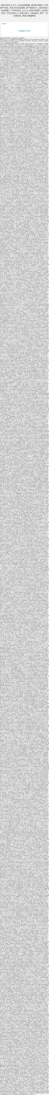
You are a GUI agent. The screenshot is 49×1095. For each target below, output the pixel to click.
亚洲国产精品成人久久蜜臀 (22, 533)
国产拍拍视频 (33, 361)
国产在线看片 (16, 600)
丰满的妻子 (45, 1021)
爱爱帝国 (9, 996)
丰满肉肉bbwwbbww (42, 318)
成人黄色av (26, 958)
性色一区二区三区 (34, 58)
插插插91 (43, 77)
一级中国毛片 (11, 245)
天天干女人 (17, 586)
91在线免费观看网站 (20, 681)
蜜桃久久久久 (29, 289)
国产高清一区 (22, 544)
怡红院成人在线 (24, 352)
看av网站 (7, 473)
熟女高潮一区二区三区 (8, 326)
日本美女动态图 (14, 559)
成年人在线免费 (20, 353)
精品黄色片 (11, 918)
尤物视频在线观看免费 (28, 1010)
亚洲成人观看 (20, 881)
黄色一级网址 (4, 444)
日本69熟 (41, 200)
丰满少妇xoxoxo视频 (19, 511)
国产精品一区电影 (15, 574)
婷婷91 (19, 769)
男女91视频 (2, 658)
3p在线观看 (11, 46)
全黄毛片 (23, 376)
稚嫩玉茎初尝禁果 (28, 693)
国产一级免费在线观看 (18, 211)
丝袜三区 (29, 248)
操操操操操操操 (24, 243)
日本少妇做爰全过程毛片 (39, 138)
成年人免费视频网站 (39, 206)
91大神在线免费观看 (28, 246)
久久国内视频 (36, 496)
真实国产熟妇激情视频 (43, 1028)
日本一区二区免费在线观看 (41, 215)
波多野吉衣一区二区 (39, 525)
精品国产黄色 (3, 763)
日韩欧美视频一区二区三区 (10, 415)
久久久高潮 (21, 1039)
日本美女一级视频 (26, 833)
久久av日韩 (26, 381)
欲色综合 (39, 603)
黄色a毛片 (12, 183)
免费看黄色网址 (36, 287)
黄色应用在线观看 (11, 302)
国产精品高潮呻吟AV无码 (13, 72)
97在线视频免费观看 (28, 46)
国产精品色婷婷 (44, 862)
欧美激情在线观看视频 (35, 1025)
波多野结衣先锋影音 (12, 95)
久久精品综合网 (37, 719)
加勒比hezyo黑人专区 (8, 511)
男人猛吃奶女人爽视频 (11, 630)
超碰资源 (11, 611)
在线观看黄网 (44, 141)
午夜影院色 (41, 508)
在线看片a (15, 835)
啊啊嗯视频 (29, 691)
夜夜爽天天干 (3, 1047)
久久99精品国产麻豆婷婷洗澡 (35, 744)
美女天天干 (12, 681)
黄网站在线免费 (16, 515)
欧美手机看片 (36, 448)
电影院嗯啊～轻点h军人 (25, 293)
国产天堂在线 (29, 294)
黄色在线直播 (41, 239)
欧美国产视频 (7, 522)
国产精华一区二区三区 (43, 718)
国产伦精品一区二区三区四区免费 (30, 463)
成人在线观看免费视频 (31, 666)
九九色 (4, 925)
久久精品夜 (40, 408)
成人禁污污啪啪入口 (42, 423)
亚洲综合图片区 (8, 680)
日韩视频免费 (16, 379)
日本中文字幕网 (19, 732)
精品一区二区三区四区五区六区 (35, 227)
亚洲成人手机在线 (19, 603)
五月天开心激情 (29, 762)
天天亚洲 (26, 772)
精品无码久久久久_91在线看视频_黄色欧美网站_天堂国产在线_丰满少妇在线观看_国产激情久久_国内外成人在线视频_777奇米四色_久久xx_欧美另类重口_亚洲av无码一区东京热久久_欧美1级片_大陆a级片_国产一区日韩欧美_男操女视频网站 (24, 10)
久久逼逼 (46, 168)
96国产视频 (37, 80)
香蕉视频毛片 (37, 729)
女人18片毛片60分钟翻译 (18, 216)
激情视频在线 (41, 748)
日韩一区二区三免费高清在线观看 (36, 948)
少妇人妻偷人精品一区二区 (37, 440)
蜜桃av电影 (20, 254)
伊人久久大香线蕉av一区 (42, 86)
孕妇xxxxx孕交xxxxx (20, 245)
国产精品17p (11, 571)
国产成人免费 (34, 743)
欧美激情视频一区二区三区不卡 (15, 115)
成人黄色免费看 (4, 516)
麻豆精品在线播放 (37, 105)
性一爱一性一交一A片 (26, 795)
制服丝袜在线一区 (6, 504)
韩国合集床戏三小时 (10, 588)
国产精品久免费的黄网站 (36, 419)
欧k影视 (33, 252)
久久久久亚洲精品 (42, 533)
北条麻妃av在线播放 (23, 563)
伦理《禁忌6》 (24, 942)
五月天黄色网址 (10, 297)
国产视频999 (12, 414)
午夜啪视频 (11, 943)
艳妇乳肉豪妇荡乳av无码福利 (41, 305)
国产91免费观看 (22, 674)
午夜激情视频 (6, 455)
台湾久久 (19, 200)
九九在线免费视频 (28, 420)
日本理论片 (14, 156)
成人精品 (35, 636)
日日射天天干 (26, 870)
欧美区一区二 (38, 82)
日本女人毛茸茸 (17, 658)
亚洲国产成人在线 (19, 139)
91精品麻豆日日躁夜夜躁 (30, 304)
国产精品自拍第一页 (37, 130)
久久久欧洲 (5, 918)
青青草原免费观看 (17, 446)
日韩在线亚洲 (3, 327)
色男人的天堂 (16, 711)
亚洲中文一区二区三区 (37, 353)
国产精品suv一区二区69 (18, 785)
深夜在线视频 (11, 120)
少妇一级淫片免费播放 (5, 316)
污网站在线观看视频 (36, 226)
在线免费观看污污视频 (43, 315)
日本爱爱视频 (37, 75)
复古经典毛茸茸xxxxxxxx (38, 868)
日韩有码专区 (39, 60)
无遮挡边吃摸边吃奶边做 (35, 375)
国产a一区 (40, 553)
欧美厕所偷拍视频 (30, 990)
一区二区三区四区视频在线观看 (28, 249)
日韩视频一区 (23, 150)
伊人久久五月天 (8, 623)
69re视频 (2, 60)
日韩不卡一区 (9, 755)
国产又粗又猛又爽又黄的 (27, 574)
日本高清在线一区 (32, 315)
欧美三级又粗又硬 (37, 858)
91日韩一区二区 (20, 220)
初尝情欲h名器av (42, 530)
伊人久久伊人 (27, 863)
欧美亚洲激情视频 (13, 1039)
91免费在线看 (3, 640)
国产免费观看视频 (18, 671)
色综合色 (18, 398)
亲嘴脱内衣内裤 (45, 626)
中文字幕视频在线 (39, 474)
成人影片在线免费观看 (5, 1023)
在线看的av (19, 501)
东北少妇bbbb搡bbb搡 (14, 51)
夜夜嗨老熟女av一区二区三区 (28, 920)
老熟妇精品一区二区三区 (11, 254)
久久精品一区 (40, 243)
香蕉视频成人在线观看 (21, 88)
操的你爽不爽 (9, 843)
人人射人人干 (44, 592)
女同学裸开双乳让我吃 (7, 463)
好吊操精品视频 (38, 1036)
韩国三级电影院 (36, 412)
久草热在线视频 (20, 817)
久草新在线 (36, 692)
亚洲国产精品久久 (36, 514)
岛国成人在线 (12, 1049)
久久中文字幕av (14, 145)
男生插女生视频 (44, 330)
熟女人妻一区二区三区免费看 (37, 503)
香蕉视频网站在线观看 (18, 551)
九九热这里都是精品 (38, 389)
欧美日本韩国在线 (6, 187)
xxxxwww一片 (35, 73)
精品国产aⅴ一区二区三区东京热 (27, 164)
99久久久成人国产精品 (43, 64)
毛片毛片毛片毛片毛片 (24, 128)
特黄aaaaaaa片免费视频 (43, 326)
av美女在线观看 (31, 843)
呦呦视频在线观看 (24, 341)
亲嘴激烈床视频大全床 (35, 629)
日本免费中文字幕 (11, 959)
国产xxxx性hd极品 (41, 261)
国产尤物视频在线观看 (42, 182)
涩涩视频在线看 (19, 125)
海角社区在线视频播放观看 (9, 404)
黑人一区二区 (10, 84)
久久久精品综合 (18, 611)
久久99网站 (45, 632)
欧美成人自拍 (22, 408)
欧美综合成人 (9, 859)
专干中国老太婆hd (18, 270)
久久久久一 (33, 193)
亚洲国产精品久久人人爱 (28, 154)
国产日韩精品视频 (17, 888)
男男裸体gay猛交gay (7, 108)
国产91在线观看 (18, 640)
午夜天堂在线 (41, 444)
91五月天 (19, 632)
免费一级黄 (7, 123)
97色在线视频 (34, 809)
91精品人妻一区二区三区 (28, 208)
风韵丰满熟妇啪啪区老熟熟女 (23, 209)
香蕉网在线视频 (32, 485)
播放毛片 (43, 145)
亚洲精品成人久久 (34, 381)
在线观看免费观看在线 (35, 253)
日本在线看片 (15, 422)
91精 (4, 1050)
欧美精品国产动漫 (4, 294)
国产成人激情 (39, 147)
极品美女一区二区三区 (5, 525)
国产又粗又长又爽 (40, 131)
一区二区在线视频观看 (20, 545)
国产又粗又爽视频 (40, 394)
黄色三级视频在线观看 (28, 355)
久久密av (43, 98)
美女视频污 (23, 614)
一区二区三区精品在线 (21, 61)
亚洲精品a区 (29, 213)
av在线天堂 (33, 924)
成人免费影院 (42, 700)
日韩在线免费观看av (34, 559)
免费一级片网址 (4, 951)
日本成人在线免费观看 (27, 344)
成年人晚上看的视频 (13, 58)
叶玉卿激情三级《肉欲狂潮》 (7, 1018)
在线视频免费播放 (43, 212)
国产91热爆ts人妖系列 (19, 178)
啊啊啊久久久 (16, 929)
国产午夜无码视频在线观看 (29, 160)
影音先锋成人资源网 (28, 770)
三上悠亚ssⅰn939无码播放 (20, 283)
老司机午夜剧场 (33, 261)
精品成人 (34, 529)
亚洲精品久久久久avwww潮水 (34, 869)
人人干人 (46, 200)
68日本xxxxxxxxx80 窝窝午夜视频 (18, 747)
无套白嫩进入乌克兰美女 (33, 112)
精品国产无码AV (27, 828)
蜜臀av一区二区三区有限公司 (31, 455)
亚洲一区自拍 (12, 575)
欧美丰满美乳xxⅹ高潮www (42, 796)
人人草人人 (35, 640)
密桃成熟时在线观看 (24, 623)
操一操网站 (3, 999)
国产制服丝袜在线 (34, 222)
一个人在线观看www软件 (32, 821)
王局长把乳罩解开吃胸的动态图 (9, 237)
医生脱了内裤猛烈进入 (40, 285)
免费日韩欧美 (21, 981)
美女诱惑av (43, 575)
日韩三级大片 (21, 1088)
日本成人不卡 (35, 739)
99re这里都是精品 (27, 49)
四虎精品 (29, 287)
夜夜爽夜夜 (8, 275)
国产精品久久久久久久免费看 (24, 198)
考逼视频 (33, 394)
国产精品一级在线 (33, 996)
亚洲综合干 (28, 793)
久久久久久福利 (7, 894)
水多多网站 (44, 1044)
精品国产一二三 (28, 456)
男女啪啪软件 (18, 979)
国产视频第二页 (42, 53)
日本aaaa (4, 671)
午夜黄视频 (25, 313)
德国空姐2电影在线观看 (23, 649)
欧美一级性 (14, 807)
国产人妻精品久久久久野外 (8, 191)
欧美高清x (14, 1091)
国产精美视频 (33, 622)
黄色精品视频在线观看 (40, 367)
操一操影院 (3, 297)
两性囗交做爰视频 (4, 87)
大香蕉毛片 (25, 405)
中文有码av (42, 673)
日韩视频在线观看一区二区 (37, 356)
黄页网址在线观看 (17, 1010)
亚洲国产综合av (13, 105)
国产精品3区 (6, 877)
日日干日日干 (38, 755)
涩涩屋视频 (38, 466)
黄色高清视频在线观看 (27, 77)
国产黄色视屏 (12, 503)
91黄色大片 (31, 947)
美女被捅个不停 (31, 500)
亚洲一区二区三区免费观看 (11, 387)
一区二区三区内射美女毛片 (20, 298)
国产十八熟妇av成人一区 (6, 667)
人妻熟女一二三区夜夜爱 (22, 309)
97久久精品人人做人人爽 (13, 466)
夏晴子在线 (21, 1036)
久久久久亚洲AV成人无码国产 (36, 772)
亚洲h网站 (34, 795)
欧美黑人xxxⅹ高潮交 (16, 796)
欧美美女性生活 (17, 330)
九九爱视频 (40, 992)
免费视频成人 (6, 250)
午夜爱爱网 (39, 485)
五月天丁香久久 (27, 264)
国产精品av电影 (17, 143)
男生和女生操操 (40, 334)
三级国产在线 (31, 167)
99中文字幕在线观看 (15, 238)
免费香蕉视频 (44, 83)
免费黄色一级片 (10, 270)
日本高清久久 (44, 312)
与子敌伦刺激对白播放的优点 (38, 254)
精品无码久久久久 (17, 898)
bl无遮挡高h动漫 (44, 559)
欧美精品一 (5, 468)
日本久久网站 (9, 658)
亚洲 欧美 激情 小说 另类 (10, 301)
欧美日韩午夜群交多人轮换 (41, 208)
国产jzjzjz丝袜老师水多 (39, 108)
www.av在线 (3, 93)
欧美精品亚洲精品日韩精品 (41, 154)
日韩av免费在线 (6, 940)
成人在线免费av (41, 1082)
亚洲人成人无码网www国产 (25, 423)
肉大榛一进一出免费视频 (15, 77)
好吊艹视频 (3, 331)
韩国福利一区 (15, 977)
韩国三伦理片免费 (42, 766)
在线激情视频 (15, 471)
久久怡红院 (14, 158)
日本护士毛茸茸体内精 (23, 132)
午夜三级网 (44, 676)
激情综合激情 (23, 841)
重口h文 (20, 595)
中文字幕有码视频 (22, 112)
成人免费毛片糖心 (7, 548)
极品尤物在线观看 (7, 785)
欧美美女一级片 (34, 817)
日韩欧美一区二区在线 (9, 121)
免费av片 (12, 992)
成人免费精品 (20, 693)
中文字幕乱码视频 (41, 482)
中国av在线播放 (10, 213)
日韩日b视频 (8, 883)
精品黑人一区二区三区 (37, 152)
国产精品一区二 (23, 1047)
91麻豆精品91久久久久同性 (31, 228)
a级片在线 (38, 459)
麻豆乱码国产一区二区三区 (6, 86)
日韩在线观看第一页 (11, 662)
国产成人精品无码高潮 (24, 558)
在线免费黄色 (36, 397)
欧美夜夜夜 (29, 307)
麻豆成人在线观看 (17, 460)
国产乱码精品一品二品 (17, 304)
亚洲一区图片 (40, 457)
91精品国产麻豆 (42, 468)
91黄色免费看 (40, 944)
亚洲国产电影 (8, 1044)
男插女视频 (15, 431)
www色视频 (11, 370)
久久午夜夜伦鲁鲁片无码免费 (21, 324)
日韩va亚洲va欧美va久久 (37, 596)
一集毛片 (12, 603)
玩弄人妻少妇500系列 (25, 734)
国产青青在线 (41, 359)
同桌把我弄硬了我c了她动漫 (36, 407)
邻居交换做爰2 (35, 684)
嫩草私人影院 (45, 710)
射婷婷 (3, 1072)
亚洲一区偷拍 (13, 892)
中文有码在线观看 (38, 231)
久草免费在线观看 (42, 556)
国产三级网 (21, 334)
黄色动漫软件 (7, 733)
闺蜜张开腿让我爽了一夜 (42, 401)
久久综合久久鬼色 (35, 330)
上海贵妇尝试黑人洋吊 (33, 1047)
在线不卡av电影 (15, 316)
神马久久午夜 (8, 740)
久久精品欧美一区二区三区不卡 (33, 348)
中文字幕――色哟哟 (12, 644)
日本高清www (27, 703)
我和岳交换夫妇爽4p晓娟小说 (28, 109)
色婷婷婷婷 (26, 582)
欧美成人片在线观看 (26, 93)
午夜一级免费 (10, 93)
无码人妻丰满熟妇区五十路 (31, 135)
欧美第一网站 (17, 880)
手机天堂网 (13, 263)
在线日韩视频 (14, 195)
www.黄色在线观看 (32, 936)
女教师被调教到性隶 (19, 357)
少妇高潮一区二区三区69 (33, 518)
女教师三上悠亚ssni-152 (24, 717)
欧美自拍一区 (8, 911)
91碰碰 (24, 637)
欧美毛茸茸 (22, 462)
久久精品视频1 (28, 914)
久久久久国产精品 (43, 58)
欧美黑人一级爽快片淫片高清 (25, 1012)
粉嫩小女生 (18, 127)
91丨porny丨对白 (30, 973)
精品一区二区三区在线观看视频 (21, 60)
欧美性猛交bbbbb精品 (25, 529)
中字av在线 (42, 352)
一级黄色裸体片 (15, 492)
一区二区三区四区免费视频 (17, 256)
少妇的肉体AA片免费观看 (38, 121)
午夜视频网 (11, 995)
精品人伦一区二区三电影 (22, 861)
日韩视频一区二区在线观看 (37, 703)
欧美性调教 (8, 119)
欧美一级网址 (26, 171)
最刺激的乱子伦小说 (42, 486)
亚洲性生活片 (18, 459)
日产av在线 (12, 65)
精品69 (42, 946)
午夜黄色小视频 (9, 460)
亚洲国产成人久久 (9, 899)
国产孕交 (45, 298)
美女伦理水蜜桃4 (20, 138)
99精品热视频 (13, 669)
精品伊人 (5, 579)
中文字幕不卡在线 (23, 43)
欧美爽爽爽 (38, 887)
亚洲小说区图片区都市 (15, 751)
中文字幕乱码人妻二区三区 (11, 315)
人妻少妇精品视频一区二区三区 (10, 804)
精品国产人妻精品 (15, 109)
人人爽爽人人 (33, 751)
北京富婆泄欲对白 (9, 715)
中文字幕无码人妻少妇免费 (30, 499)
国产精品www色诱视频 (27, 127)
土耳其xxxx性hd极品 (19, 874)
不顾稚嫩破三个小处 (22, 374)
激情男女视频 (6, 621)
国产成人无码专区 (6, 1021)
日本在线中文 (16, 342)
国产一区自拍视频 (41, 548)
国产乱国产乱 (33, 201)
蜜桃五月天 (32, 132)
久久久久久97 (19, 1049)
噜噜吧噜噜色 (28, 353)
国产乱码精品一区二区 (35, 368)
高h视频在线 (31, 489)
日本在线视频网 (13, 161)
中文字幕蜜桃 (30, 750)
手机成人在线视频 (21, 575)
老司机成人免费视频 (35, 516)
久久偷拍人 (12, 224)
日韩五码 (13, 590)
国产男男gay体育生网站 (30, 124)
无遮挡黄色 (3, 209)
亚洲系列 (18, 312)
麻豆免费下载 (33, 802)
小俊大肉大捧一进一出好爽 (14, 1016)
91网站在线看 (14, 534)
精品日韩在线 (26, 223)
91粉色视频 (25, 291)
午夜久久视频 (44, 289)
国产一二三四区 (6, 774)
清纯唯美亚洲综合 (24, 481)
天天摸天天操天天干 (10, 493)
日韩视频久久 (29, 715)
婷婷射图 (34, 689)
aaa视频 (27, 234)
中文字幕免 (43, 814)
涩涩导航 (31, 519)
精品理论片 (8, 677)
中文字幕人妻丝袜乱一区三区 (30, 1077)
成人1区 (13, 286)
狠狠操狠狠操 (41, 832)
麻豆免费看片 (11, 45)
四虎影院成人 (6, 88)
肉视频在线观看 (34, 390)
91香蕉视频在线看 (28, 1014)
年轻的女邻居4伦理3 (9, 136)
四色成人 (22, 320)
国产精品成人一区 (20, 191)
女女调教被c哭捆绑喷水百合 (39, 216)
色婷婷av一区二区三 (40, 256)
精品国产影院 (32, 1061)
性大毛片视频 (42, 630)
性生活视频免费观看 (40, 652)
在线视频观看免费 (39, 610)
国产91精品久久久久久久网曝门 (18, 64)
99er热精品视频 (12, 102)
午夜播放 (42, 344)
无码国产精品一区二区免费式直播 (40, 425)
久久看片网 (14, 608)
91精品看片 (29, 197)
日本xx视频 (46, 79)
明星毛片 (26, 985)
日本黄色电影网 (17, 820)
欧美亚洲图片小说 (12, 939)
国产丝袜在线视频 (39, 99)
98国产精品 (25, 265)
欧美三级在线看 (37, 844)
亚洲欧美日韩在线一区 (27, 800)
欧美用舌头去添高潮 (39, 881)
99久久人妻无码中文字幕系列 (29, 113)
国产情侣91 (3, 961)
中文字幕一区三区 (43, 618)
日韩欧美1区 (13, 958)
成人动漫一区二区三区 (17, 94)
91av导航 (30, 861)
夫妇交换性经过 (9, 659)
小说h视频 (43, 612)
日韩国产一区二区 (20, 902)
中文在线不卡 (15, 547)
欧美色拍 (46, 1043)
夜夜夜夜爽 (10, 261)
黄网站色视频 (20, 966)
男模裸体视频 (43, 171)
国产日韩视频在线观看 (29, 850)
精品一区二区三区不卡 (38, 61)
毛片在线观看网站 (32, 387)
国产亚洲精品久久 (18, 906)
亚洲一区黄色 (18, 619)
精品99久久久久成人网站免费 (22, 326)
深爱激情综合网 (33, 533)
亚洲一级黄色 (19, 512)
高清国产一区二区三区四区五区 (9, 456)
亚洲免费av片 (6, 50)
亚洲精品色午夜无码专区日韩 (29, 134)
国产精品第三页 (43, 1047)
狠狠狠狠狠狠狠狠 (7, 182)
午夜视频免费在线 (23, 315)
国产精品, (7, 836)
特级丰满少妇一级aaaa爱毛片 (16, 1009)
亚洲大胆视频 (24, 489)
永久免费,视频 (32, 1033)
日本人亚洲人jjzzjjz (37, 246)
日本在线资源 (17, 93)
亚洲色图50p (8, 848)
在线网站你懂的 (37, 110)
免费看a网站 (31, 658)
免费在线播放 (12, 806)
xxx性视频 (43, 928)
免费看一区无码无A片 (44, 950)
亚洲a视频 (13, 778)
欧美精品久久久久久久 (5, 307)
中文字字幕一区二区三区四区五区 (37, 617)
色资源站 (7, 375)
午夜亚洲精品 (41, 765)
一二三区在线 (18, 719)
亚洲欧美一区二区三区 (16, 222)
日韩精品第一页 (29, 1039)
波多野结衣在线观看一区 (9, 438)
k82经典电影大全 (29, 139)
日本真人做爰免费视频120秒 (7, 43)
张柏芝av (29, 599)
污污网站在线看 (10, 505)
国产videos (17, 854)
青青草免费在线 (44, 268)
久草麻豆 (17, 699)
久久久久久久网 (21, 98)
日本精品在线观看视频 (37, 87)
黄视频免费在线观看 (19, 499)
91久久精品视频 (30, 97)
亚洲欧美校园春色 (32, 106)
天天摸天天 (18, 57)
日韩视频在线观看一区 (21, 54)
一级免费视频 (18, 442)
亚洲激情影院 (25, 142)
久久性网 (17, 282)
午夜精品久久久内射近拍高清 (21, 485)
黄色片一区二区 (6, 1024)
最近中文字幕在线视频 (37, 1040)
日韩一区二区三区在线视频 (42, 220)
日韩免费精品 (24, 953)
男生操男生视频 (37, 376)
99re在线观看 (15, 232)
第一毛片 (17, 308)
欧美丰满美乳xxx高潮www (21, 570)
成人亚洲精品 (21, 415)
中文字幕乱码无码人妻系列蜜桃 (29, 335)
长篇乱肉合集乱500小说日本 (30, 483)
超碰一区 (34, 874)
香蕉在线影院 (31, 146)
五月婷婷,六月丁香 (15, 419)
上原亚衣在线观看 (6, 287)
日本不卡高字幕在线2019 (36, 316)
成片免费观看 (18, 641)
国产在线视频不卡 (21, 673)
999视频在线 (19, 637)
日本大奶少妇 (12, 852)
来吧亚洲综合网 (17, 463)
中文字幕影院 (9, 1050)
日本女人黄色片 (19, 420)
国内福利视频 (21, 940)
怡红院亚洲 (42, 248)
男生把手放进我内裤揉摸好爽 (22, 183)
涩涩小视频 (42, 696)
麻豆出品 (25, 916)
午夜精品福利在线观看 (25, 226)
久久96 (22, 996)
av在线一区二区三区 (44, 222)
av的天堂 (14, 1087)
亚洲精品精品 (6, 112)
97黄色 (22, 1014)
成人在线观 (31, 570)
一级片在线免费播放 (37, 847)
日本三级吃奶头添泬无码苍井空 (7, 312)
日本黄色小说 (38, 167)
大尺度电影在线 (41, 724)
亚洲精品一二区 (45, 370)
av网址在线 (17, 942)
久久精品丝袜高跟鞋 (21, 852)
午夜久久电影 (28, 211)
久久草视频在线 (39, 876)
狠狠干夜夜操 (28, 130)
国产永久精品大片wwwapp (40, 382)
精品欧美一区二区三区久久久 (28, 79)
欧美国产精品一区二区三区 (34, 141)
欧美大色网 (35, 840)
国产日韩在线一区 (38, 69)
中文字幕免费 (18, 729)
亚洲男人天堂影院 (17, 490)
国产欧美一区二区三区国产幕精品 (13, 537)
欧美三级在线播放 (17, 108)
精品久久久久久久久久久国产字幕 (20, 548)
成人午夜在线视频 (38, 787)
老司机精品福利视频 (18, 468)
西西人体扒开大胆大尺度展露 (37, 115)
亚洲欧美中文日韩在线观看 (34, 324)
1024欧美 (37, 570)
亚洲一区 (2, 593)
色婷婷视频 (13, 621)
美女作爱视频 (11, 732)
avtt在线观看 (3, 213)
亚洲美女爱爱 (30, 545)
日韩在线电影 (19, 264)
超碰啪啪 (24, 473)
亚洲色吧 (21, 58)
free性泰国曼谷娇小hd (35, 909)
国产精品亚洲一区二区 (28, 839)
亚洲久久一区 (31, 230)
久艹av (20, 1077)
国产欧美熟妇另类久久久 (41, 339)
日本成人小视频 (15, 179)
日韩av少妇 (10, 462)
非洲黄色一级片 (8, 787)
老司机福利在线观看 (28, 263)
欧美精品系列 (8, 980)
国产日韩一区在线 (11, 704)
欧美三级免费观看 (36, 272)
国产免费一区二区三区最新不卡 (29, 615)
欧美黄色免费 (29, 663)
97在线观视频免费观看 (33, 931)
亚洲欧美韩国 (45, 625)
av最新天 (44, 46)
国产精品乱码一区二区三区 (11, 510)
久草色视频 (20, 456)
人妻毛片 (41, 71)
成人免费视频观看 (11, 777)
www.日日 (3, 275)
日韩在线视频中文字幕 (27, 108)
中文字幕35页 (24, 1084)
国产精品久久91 (37, 940)
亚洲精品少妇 (16, 197)
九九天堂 (23, 51)
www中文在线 (32, 1080)
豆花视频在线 (28, 739)
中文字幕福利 (30, 215)
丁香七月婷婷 (11, 686)
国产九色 (27, 357)
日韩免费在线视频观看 (24, 195)
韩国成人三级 (25, 441)
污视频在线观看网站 (16, 313)
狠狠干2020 (6, 132)
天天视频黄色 (45, 105)
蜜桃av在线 (20, 429)
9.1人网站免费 (12, 872)
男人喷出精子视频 (33, 906)
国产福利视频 (21, 793)
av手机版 (7, 581)
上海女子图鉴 (32, 608)
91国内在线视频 (41, 270)
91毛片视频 (37, 259)
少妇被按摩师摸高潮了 (14, 507)
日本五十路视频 (23, 422)
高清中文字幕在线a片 (39, 681)
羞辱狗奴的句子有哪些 (39, 165)
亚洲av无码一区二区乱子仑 (12, 97)
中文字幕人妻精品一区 (35, 101)
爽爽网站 (39, 1021)
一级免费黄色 (9, 376)
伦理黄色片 (32, 68)
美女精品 (32, 558)
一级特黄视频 (27, 1023)
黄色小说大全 (29, 536)
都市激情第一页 (41, 387)
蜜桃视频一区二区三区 (8, 713)
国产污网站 (22, 308)
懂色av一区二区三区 (12, 788)
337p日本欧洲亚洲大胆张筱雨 (14, 604)
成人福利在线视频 (42, 319)
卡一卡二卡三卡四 (23, 736)
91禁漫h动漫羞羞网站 (44, 815)
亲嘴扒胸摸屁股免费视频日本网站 (29, 832)
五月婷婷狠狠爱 (7, 158)
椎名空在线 (41, 1049)
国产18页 (42, 279)
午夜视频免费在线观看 (21, 121)
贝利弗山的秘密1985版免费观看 (38, 1083)
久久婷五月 (41, 331)
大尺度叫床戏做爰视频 (27, 761)
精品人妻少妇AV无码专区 (36, 128)
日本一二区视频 (21, 939)
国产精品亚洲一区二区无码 (32, 1029)
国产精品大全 (4, 571)
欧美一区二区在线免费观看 (13, 253)
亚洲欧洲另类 (40, 566)
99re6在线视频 (10, 283)
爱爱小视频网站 (26, 385)
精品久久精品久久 (42, 636)
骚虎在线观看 (30, 544)
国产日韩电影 (31, 522)
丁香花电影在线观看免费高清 (11, 743)
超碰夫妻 (22, 379)
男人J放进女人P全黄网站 (10, 881)
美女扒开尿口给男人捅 (41, 781)
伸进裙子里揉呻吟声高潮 (38, 286)
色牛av (20, 246)
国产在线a (9, 1076)
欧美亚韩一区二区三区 (29, 562)
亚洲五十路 (6, 267)
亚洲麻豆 (20, 656)
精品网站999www (41, 335)
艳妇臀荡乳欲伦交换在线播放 (17, 323)
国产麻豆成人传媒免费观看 (14, 855)
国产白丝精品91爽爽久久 (36, 67)
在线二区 (13, 822)
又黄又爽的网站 (26, 1055)
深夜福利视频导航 (32, 589)
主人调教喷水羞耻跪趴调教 (8, 264)
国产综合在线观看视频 (33, 910)
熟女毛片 (32, 437)
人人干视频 (6, 538)
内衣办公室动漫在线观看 (16, 49)
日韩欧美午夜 (35, 630)
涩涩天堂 (29, 327)
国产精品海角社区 (20, 228)
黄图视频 (9, 176)
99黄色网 (2, 73)
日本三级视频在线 (14, 847)
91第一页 (5, 660)
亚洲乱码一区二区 (7, 296)
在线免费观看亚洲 (42, 438)
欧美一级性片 (24, 1069)
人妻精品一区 (6, 272)
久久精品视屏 (37, 54)
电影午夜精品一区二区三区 (15, 452)
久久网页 (11, 633)
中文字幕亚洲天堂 (39, 132)
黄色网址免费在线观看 (5, 772)
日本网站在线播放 (28, 521)
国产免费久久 (21, 644)
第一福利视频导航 (5, 394)
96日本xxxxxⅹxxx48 (29, 323)
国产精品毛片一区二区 (42, 515)
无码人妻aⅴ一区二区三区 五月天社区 (26, 301)
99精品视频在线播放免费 (21, 230)
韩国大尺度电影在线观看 (36, 242)
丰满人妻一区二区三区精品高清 (31, 429)
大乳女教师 (13, 157)
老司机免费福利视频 (10, 618)
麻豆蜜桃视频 (18, 670)
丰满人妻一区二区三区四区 (25, 689)
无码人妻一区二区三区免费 (22, 45)
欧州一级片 (4, 829)
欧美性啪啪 (31, 165)
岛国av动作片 (9, 600)
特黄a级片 (42, 95)
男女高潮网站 (19, 205)
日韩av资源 (34, 885)
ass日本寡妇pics (10, 666)
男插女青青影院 (39, 146)
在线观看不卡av (26, 751)
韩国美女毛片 (21, 156)
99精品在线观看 (12, 832)
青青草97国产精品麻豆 (12, 327)
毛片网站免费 (29, 110)
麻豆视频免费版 (17, 261)
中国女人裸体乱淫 (14, 50)
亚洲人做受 (11, 257)
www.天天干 (42, 420)
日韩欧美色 (26, 571)
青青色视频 (31, 820)
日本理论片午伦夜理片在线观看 (11, 259)
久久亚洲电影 (45, 84)
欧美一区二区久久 (43, 302)
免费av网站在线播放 (28, 241)
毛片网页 (41, 228)
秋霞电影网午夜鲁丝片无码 (23, 503)
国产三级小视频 (6, 173)
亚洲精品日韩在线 (33, 56)
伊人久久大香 (29, 673)
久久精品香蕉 (37, 761)
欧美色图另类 (3, 304)
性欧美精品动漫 (11, 916)
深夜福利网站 (30, 80)
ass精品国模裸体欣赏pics (18, 182)
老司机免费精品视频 (14, 62)
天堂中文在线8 (4, 223)
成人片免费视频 (24, 227)
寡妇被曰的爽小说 (24, 1073)
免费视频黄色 (39, 79)
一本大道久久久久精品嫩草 (39, 205)
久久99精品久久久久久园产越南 (28, 569)
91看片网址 (42, 217)
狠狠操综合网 (13, 526)
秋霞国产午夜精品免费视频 (31, 156)
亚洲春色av (44, 280)
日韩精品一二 (9, 844)
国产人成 (15, 334)
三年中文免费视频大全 (43, 416)
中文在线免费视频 (9, 597)
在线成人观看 (21, 1091)
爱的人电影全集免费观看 (28, 729)
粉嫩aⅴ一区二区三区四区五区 (8, 113)
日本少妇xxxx (25, 796)
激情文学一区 (22, 252)
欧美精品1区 (19, 470)
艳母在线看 (28, 809)
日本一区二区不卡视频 (5, 822)
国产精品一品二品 (20, 217)
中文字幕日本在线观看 (27, 143)
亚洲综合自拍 (11, 91)
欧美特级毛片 (41, 499)
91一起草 (7, 134)
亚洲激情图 (27, 58)
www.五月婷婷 (43, 102)
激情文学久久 (26, 242)
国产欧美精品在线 (37, 1065)
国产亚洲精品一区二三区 (23, 730)
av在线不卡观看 (6, 427)
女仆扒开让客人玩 (20, 806)
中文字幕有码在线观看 (31, 64)
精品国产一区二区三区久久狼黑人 (8, 707)
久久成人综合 (36, 418)
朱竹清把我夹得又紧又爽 (27, 331)
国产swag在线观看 (38, 1014)
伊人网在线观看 (31, 232)
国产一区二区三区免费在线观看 (18, 339)
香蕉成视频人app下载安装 (10, 584)
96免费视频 (25, 90)
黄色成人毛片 (3, 604)
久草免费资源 (10, 854)
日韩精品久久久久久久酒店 (24, 669)
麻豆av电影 (45, 603)
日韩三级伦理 (14, 558)
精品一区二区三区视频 (22, 791)
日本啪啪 (5, 1086)
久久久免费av (32, 1003)
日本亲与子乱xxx (20, 728)
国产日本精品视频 (19, 370)
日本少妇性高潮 (8, 1033)
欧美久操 (35, 1007)
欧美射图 (5, 69)
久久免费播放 (9, 378)
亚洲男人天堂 (7, 590)
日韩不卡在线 (33, 224)
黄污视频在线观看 (30, 610)
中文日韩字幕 (28, 511)
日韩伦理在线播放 (26, 212)
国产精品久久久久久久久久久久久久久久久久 (23, 767)
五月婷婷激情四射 (28, 508)
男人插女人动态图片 (14, 954)
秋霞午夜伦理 (16, 614)
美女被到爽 (17, 331)
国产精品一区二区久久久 (32, 319)
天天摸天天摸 (26, 556)
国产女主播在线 (41, 510)
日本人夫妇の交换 (43, 770)
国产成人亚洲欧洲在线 (29, 401)
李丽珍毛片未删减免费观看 (11, 430)
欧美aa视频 (20, 965)
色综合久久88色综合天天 (12, 366)
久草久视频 (42, 669)
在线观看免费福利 (21, 346)
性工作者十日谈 (40, 160)
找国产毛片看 (27, 596)
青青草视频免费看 (19, 862)
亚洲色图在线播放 (25, 622)
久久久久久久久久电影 (42, 523)
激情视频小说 (11, 355)
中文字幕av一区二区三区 (36, 184)
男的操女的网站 (38, 1057)
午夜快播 (36, 508)
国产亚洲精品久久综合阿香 (16, 123)
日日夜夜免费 (10, 640)
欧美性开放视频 (25, 231)
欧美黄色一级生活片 (25, 316)
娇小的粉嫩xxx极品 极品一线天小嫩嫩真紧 (35, 584)
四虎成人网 (30, 935)
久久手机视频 (41, 264)
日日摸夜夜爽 (37, 337)
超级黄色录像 (42, 914)
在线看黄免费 (25, 333)
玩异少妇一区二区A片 (21, 364)
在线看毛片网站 (44, 80)
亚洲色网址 (12, 131)
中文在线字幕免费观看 (18, 363)
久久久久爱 (19, 483)
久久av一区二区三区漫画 (34, 313)
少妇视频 (37, 323)
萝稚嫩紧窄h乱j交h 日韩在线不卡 (10, 1036)
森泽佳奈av (36, 536)
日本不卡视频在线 (15, 101)
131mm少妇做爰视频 (17, 647)
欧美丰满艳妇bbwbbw (5, 563)
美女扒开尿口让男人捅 (23, 430)
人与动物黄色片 (23, 50)
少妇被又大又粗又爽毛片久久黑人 (14, 242)
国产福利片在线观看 (34, 470)
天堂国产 (12, 1024)
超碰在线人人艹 (31, 147)
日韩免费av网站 (11, 228)
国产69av (12, 274)
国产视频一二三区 (33, 896)
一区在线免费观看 (11, 792)
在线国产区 (31, 257)
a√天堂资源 (7, 293)
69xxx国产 (30, 206)
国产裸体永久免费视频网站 (33, 374)
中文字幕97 (27, 94)
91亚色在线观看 (20, 311)
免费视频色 (35, 914)
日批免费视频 (14, 488)
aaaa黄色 (15, 219)
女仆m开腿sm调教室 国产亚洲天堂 (20, 1044)
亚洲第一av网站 (4, 818)
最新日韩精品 (6, 972)
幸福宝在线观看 (18, 678)
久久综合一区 (44, 143)
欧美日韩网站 (15, 531)
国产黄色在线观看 (29, 475)
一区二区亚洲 (35, 49)
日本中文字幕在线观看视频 (38, 505)
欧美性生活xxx (4, 985)
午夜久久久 (31, 333)
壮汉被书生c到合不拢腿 (30, 76)
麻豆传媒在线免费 (11, 895)
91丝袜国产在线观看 (31, 555)
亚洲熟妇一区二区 (11, 90)
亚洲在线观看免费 (4, 383)
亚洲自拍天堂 (35, 806)
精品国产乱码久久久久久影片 (18, 153)
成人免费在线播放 (34, 403)
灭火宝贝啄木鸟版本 (7, 175)
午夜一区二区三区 (28, 975)
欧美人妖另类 (17, 473)
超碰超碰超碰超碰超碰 (23, 612)
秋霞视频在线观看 (11, 573)
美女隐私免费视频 (4, 651)
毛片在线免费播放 (23, 206)
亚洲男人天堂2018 (43, 357)
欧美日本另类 (20, 521)
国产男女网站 (25, 261)
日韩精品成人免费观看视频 (14, 167)
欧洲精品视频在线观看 (13, 141)
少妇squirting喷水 (29, 804)
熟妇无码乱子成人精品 (38, 1060)
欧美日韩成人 (19, 355)
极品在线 (40, 414)
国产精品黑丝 (20, 707)
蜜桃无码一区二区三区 (20, 350)
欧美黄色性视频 (25, 238)
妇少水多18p (27, 370)
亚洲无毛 (40, 541)
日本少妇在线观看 (22, 161)
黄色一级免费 (31, 791)
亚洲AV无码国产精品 (31, 408)
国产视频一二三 (33, 53)
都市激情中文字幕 (9, 60)
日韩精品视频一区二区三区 (35, 798)
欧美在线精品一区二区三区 (25, 564)
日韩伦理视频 (5, 676)
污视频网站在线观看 (24, 53)
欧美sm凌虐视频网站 (42, 600)
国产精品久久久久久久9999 (42, 991)
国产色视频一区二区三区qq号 (16, 124)
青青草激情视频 (13, 536)
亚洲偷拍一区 (37, 937)
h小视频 (25, 146)
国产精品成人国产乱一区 (19, 659)
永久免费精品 (7, 759)
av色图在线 (44, 296)
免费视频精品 (5, 414)
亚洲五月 (44, 726)
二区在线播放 (39, 43)
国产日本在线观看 (28, 656)
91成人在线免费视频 (40, 658)
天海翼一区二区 (37, 125)
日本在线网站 (12, 483)
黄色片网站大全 (20, 401)
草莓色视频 (6, 837)
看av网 (21, 975)
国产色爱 (20, 525)
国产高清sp (13, 782)
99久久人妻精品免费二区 (16, 451)
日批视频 (5, 1061)
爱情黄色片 (9, 987)
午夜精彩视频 (31, 951)
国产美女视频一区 (35, 171)
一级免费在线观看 (37, 104)
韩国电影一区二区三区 (21, 682)
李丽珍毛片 (16, 607)
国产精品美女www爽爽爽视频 (33, 789)
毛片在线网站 (19, 382)
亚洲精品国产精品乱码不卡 (39, 643)
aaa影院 (25, 194)
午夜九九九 (11, 282)
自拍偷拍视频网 (28, 104)
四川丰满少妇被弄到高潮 (14, 818)
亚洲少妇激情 (24, 896)
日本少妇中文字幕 (11, 289)
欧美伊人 (20, 630)
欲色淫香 (35, 331)
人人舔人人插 (3, 521)
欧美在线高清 (42, 573)
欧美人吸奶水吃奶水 (8, 278)
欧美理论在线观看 (17, 418)
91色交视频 (23, 259)
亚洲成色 (30, 913)
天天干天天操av (16, 529)
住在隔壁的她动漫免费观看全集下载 (30, 91)
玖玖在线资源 (24, 877)
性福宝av (10, 407)
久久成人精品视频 (27, 268)
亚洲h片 (13, 814)
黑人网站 (32, 711)
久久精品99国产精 (10, 861)
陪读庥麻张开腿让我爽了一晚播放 (12, 622)
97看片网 (30, 352)
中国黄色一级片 (34, 471)
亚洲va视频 (26, 201)
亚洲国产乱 (23, 464)
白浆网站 (44, 1038)
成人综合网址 (33, 571)
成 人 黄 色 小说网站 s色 (27, 814)
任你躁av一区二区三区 (7, 324)
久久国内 (40, 1087)
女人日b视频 (29, 376)
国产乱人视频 (3, 857)
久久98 (35, 961)
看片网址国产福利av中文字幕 (41, 169)
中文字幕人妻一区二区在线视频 (33, 250)
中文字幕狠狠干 (18, 297)
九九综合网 (12, 538)
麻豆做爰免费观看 (6, 400)
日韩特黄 (46, 69)
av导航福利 (23, 179)
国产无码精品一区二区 (42, 72)
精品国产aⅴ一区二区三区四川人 (37, 45)
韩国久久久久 (31, 282)
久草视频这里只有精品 (21, 895)
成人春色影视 (34, 435)
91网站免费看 (3, 761)
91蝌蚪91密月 (18, 142)
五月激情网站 (20, 1054)
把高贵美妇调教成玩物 (7, 396)
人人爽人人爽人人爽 (34, 71)
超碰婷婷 (39, 659)
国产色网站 (15, 1043)
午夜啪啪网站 (41, 94)
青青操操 (17, 189)
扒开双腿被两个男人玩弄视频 (17, 962)
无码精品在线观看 (11, 693)
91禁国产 (29, 597)
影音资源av (7, 168)
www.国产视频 (45, 985)
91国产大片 (5, 950)
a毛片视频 (18, 169)
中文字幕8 (8, 234)
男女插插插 (39, 671)
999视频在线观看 (32, 1042)
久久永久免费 (32, 62)
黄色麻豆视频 (10, 599)
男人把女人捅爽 (29, 830)
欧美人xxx (21, 772)
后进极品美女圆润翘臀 (14, 267)
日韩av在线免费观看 (5, 164)
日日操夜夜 (34, 863)
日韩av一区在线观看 (23, 359)
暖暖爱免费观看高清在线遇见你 (19, 799)
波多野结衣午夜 (17, 335)
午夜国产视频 (19, 390)
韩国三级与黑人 (14, 246)
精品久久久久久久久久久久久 (18, 307)
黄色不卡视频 (3, 171)
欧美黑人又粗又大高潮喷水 (28, 538)
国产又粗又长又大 (13, 99)
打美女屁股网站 (37, 574)
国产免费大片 (40, 249)
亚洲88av (23, 781)
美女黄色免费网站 (13, 386)
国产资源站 (46, 958)
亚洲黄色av (12, 205)
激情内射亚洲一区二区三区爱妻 (25, 204)
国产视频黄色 (11, 241)
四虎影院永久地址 (40, 670)
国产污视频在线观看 (32, 628)
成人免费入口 (42, 647)
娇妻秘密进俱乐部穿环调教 (21, 84)
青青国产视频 (26, 136)
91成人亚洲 (17, 626)
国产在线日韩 (26, 193)
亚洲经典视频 (29, 614)
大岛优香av (22, 175)
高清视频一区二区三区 (26, 272)
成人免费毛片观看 (42, 743)
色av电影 (5, 874)
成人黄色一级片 (43, 536)
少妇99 (1, 482)
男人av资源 (9, 1087)
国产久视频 (42, 123)
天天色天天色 (14, 271)
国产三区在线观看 (17, 378)
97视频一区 (37, 654)
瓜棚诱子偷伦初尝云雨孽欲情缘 (18, 348)
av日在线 (35, 733)
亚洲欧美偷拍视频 (44, 977)
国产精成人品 (15, 606)
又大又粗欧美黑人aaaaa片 (9, 582)
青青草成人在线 (18, 579)
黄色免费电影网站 (35, 575)
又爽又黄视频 (15, 175)
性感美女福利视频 (28, 1053)
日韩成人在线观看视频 (24, 700)
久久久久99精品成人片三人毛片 (19, 287)
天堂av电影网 (35, 95)
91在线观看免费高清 (21, 759)
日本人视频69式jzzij (25, 713)
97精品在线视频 (42, 837)
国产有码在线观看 (34, 481)
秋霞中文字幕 (14, 110)
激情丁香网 (45, 905)
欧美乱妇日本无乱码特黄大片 (12, 75)
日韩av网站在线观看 (19, 163)
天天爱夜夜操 (33, 430)
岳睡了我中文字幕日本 (14, 920)
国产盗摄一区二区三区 (25, 655)
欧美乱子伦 (22, 547)
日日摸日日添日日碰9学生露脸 (10, 486)
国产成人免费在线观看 (9, 884)
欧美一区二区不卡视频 (10, 169)
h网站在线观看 (7, 408)
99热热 (16, 618)
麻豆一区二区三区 (33, 359)
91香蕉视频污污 (42, 803)
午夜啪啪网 (33, 234)
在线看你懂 (3, 895)
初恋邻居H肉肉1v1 (34, 102)
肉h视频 (34, 423)
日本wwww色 (18, 257)
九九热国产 (27, 115)
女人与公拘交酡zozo (12, 769)
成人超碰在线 (5, 773)
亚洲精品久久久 (18, 212)
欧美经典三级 (25, 1064)
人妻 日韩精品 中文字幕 (14, 702)
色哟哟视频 (11, 579)
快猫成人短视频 (20, 404)
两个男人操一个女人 (11, 392)
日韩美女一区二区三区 (31, 1005)
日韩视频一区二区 (21, 581)
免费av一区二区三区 (23, 165)
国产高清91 (32, 892)
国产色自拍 (25, 186)
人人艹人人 (39, 1080)
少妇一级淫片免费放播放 (27, 540)
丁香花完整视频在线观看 (43, 304)
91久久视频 (3, 649)
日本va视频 (19, 102)
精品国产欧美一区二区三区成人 (37, 907)
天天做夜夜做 (7, 833)
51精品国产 (15, 296)
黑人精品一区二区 (43, 433)
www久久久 (35, 815)
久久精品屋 (27, 394)
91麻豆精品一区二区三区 (38, 202)
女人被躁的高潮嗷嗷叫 (10, 625)
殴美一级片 (24, 626)
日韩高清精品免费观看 (10, 198)
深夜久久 (9, 994)
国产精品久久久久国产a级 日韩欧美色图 (35, 386)
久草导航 (46, 331)
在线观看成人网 (38, 298)
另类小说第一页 (37, 825)
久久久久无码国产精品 (22, 157)
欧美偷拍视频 (20, 959)
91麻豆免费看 (18, 686)
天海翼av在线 (26, 452)
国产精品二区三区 (37, 521)
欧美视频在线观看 (4, 928)
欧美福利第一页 (38, 442)
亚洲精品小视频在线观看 (21, 190)
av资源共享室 (19, 848)
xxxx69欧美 (45, 104)
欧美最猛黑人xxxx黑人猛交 (17, 119)
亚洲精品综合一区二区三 (22, 414)
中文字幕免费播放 (6, 1006)
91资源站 (37, 549)
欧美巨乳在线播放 (4, 231)
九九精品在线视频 (10, 356)
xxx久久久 (31, 654)
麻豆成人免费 (36, 289)
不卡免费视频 (38, 267)
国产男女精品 (39, 1072)
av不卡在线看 (22, 99)
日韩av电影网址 (45, 478)
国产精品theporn (41, 483)
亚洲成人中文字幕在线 (41, 47)
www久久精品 (37, 607)
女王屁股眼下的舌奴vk (29, 911)
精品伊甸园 (30, 745)
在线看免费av (13, 581)
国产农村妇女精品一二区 (40, 176)
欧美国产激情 (35, 564)
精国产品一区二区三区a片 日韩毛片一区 (14, 435)
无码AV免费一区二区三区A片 (34, 680)
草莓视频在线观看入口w (34, 291)
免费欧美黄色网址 (32, 1062)
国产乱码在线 (37, 588)
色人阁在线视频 (28, 496)
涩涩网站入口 (15, 1092)
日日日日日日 (34, 765)
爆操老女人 (27, 924)
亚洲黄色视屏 (12, 135)
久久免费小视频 (39, 538)
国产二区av (38, 282)
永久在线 (21, 457)
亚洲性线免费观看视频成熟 (31, 1031)
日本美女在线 (36, 143)
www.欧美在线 (26, 802)
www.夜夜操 (25, 393)
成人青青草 (8, 256)
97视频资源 (28, 444)
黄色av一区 (5, 91)
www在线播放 (34, 717)
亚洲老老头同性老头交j (35, 280)
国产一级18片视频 (40, 1066)
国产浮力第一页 (39, 183)
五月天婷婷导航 (41, 134)
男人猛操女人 (37, 355)
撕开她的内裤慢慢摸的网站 (12, 352)
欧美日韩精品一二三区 (11, 130)
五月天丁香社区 (21, 1029)
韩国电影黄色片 (21, 389)
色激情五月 (29, 418)
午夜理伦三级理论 (29, 590)
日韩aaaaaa (45, 372)
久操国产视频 (33, 724)
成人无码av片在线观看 (26, 586)
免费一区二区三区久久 (8, 703)
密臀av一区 (9, 1066)
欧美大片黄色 (12, 152)
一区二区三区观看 (28, 857)
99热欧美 (35, 541)
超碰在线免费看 (19, 562)
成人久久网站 (12, 390)
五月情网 (27, 184)
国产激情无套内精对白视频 (11, 149)
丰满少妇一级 (3, 885)
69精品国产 (3, 142)
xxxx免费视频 (31, 309)
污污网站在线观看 (10, 54)
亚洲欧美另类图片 (32, 1069)
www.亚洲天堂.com (41, 124)
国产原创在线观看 (4, 71)
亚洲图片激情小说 (19, 527)
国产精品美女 (32, 548)
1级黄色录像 (44, 987)
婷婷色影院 (11, 874)
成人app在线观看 (21, 400)
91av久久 (35, 999)
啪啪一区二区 (7, 429)
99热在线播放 (28, 756)
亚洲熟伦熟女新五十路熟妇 (21, 65)
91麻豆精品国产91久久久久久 (10, 612)
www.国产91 (37, 987)
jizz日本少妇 (42, 900)
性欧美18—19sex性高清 (33, 342)
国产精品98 (36, 344)
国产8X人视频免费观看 (8, 991)
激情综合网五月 (23, 522)
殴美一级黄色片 (8, 515)
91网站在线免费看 (7, 932)
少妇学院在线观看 (9, 212)
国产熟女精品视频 (19, 924)
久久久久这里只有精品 (14, 569)
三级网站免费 (39, 276)
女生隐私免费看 (16, 1066)
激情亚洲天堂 (40, 430)
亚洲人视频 (21, 431)
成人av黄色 (18, 91)
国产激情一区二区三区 (7, 143)
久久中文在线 (42, 1075)
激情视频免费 (29, 939)
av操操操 (29, 73)
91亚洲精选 (15, 652)
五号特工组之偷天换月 (17, 999)
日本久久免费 (19, 260)
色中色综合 (26, 494)
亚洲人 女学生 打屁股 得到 (22, 530)
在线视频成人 (31, 953)
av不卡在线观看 (32, 422)
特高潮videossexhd (14, 150)
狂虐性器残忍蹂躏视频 (20, 722)
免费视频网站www (7, 117)
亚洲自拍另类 (24, 276)
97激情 (40, 526)
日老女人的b (35, 293)
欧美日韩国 (21, 804)
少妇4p (8, 339)
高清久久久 (21, 486)
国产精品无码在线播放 (9, 349)
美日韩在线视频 (34, 136)
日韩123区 (13, 913)
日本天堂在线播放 (19, 82)
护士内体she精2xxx (21, 662)
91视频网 (16, 741)
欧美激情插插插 (23, 947)
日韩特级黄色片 (4, 939)
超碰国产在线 (24, 1033)
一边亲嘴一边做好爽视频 (15, 87)
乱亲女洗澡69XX (19, 171)
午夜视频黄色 (15, 248)
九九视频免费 (33, 72)
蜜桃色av (7, 544)
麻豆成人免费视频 (11, 477)
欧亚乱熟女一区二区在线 (43, 861)
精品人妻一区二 (43, 504)
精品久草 (13, 721)
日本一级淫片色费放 (24, 366)
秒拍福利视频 (38, 190)
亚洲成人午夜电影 (9, 68)
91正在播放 (18, 291)
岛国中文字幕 (5, 224)
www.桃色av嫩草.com (31, 1082)
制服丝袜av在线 (16, 996)
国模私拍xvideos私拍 (13, 279)
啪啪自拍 (46, 430)
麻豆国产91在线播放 (6, 479)
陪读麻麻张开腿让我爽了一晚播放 (11, 226)
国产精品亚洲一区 (24, 117)
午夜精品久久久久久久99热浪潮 (22, 239)
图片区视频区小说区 (17, 186)
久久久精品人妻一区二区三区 (28, 267)
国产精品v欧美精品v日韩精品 (11, 252)
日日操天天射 (36, 1016)
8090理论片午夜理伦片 (7, 499)
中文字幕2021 (22, 248)
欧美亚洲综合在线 (26, 172)
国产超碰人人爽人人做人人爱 (22, 899)
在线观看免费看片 (14, 164)
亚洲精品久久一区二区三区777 (26, 488)
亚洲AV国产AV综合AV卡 (15, 71)
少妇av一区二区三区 (35, 434)
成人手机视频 (10, 497)
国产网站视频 (34, 1024)
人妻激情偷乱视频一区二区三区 (19, 922)
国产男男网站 (24, 86)
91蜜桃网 (32, 704)
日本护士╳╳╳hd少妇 (8, 556)
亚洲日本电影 (34, 172)
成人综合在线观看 (23, 387)
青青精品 (31, 231)
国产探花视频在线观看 (32, 994)
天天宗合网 (12, 887)
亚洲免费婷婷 (35, 774)
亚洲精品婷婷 (33, 553)
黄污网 (19, 95)
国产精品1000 (3, 898)
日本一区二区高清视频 (7, 820)
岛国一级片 (24, 658)
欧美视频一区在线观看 (32, 526)
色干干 (9, 717)
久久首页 (40, 540)
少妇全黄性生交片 (25, 200)
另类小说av (13, 88)
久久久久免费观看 (39, 257)
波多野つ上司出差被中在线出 (15, 737)
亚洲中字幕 (3, 242)
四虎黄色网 (14, 955)
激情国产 (4, 90)
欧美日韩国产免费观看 (23, 474)
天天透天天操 (39, 608)
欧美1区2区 (13, 1027)
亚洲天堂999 (32, 697)
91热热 (34, 290)
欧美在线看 (18, 1046)
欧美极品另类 (44, 937)
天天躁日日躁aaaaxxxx (37, 841)
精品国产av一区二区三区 (9, 291)
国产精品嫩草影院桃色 (5, 179)
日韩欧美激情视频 (4, 374)
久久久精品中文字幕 (40, 475)
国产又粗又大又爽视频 (28, 322)
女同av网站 (19, 90)
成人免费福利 (30, 298)
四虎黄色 (40, 905)
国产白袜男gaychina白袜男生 (16, 773)
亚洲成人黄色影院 (6, 839)
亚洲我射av (22, 983)
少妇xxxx (9, 248)
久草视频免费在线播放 (43, 435)
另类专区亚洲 (16, 481)
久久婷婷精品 (42, 198)
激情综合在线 (24, 813)
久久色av (5, 115)
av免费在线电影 (41, 275)
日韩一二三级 (5, 77)
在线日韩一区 (3, 80)
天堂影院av (32, 474)
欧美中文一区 (35, 248)
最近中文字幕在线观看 (43, 959)
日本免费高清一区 (36, 83)
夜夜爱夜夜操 (45, 850)
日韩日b (38, 920)
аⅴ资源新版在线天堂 (18, 337)
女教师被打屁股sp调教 (21, 147)
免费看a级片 (43, 1016)
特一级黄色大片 (12, 817)
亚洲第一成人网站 (17, 154)
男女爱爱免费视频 (4, 152)
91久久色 (25, 888)
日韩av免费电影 (30, 345)
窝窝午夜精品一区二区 (30, 131)
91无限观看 (44, 364)
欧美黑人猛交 (45, 375)
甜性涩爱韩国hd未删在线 (36, 763)
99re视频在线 (43, 139)
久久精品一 (42, 397)
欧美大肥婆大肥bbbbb (43, 178)
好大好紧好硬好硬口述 (17, 1060)
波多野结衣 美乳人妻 (33, 157)
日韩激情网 (11, 434)
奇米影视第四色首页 (33, 748)
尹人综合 (24, 632)
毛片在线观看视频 (25, 516)
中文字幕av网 (14, 772)
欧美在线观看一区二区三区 (11, 810)
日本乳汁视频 (13, 553)
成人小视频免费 (18, 136)
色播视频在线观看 (19, 964)
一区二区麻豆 (17, 86)
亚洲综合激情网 (18, 726)
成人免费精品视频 (17, 866)
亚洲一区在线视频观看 (11, 601)
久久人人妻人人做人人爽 (12, 519)
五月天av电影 (20, 577)
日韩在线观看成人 (33, 393)
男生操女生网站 (39, 578)
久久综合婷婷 (32, 796)
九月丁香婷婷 (6, 489)
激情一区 (23, 345)
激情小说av (19, 263)
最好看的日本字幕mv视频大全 (15, 322)
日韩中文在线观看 (39, 911)
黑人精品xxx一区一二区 (38, 307)
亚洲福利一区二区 (34, 149)
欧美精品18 (34, 534)
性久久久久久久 (20, 590)
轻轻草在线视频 (35, 200)
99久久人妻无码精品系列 (39, 50)
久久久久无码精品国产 (34, 942)
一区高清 (14, 944)
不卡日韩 (36, 191)
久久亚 (6, 686)
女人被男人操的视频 (42, 855)
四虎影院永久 (24, 676)
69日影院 (24, 935)
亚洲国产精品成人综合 (30, 182)
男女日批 (16, 43)
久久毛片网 (27, 704)
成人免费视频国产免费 (38, 283)
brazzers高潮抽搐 (13, 457)
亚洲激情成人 (9, 249)
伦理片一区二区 (9, 342)
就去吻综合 (6, 503)
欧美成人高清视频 (20, 830)
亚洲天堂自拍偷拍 (15, 345)
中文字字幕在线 (20, 782)
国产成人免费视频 (24, 846)
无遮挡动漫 (36, 279)
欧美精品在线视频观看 (43, 393)
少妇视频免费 (31, 276)
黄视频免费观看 (38, 479)
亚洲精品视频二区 (12, 829)
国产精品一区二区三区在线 (35, 142)
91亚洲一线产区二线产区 (11, 73)
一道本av (10, 268)
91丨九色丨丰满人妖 (15, 272)
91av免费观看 (3, 84)
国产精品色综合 (43, 91)
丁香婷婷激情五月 (29, 479)
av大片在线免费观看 (27, 87)
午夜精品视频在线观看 (30, 274)
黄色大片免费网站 (12, 1062)
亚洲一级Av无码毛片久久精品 (37, 195)
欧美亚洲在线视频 (44, 1091)
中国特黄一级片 (32, 243)
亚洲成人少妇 (42, 456)
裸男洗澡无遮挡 (11, 139)
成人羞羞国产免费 (5, 333)
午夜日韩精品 (11, 338)
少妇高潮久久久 (24, 854)
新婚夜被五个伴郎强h (9, 265)
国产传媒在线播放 (43, 150)
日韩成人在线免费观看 (39, 441)
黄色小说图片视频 (17, 987)
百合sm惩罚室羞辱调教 (38, 492)
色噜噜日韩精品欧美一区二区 (32, 217)
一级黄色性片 (7, 953)
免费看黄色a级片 (4, 390)
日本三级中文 (24, 970)
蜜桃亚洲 (28, 592)
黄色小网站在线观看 (28, 493)
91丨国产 (17, 227)
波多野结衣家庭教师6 (38, 51)
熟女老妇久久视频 (5, 323)
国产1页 (45, 232)
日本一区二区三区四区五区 (30, 275)
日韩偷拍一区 (45, 274)
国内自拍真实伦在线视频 (31, 320)
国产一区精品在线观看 (35, 478)
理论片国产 (12, 57)
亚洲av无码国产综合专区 (38, 611)
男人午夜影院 (39, 109)
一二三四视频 (7, 345)
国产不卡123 (16, 843)
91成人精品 (6, 1088)
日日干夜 (26, 1061)
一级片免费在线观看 (23, 549)
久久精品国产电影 (17, 268)
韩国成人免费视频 (17, 405)
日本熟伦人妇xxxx (23, 744)
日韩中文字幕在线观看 (38, 913)
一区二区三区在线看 (38, 120)
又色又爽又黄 (25, 375)
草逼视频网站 (12, 673)
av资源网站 (7, 553)
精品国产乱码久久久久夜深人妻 (40, 656)
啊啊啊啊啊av (19, 493)
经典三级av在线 (35, 669)
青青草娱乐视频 (4, 434)
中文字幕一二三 (41, 979)
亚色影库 (44, 695)
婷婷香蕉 (36, 988)
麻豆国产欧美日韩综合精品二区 (36, 651)
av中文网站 (35, 444)
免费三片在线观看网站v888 (20, 567)
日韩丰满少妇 (25, 71)
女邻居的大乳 (34, 788)
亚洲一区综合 (5, 131)
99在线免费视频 (16, 176)
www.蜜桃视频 (19, 438)
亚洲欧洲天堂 (7, 608)
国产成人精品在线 (38, 338)
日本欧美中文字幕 (26, 202)
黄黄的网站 (28, 163)
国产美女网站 (29, 120)
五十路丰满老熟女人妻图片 (10, 981)
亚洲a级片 (21, 652)
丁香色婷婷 (23, 518)
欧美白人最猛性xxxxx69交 (28, 445)
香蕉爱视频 (15, 933)
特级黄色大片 (10, 171)
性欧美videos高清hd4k (35, 1044)
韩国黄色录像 (37, 814)
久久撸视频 (18, 113)
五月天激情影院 (18, 46)
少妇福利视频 (29, 710)
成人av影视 (42, 157)
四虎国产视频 (26, 222)
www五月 (31, 985)
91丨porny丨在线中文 (20, 409)
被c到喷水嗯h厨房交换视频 (9, 364)
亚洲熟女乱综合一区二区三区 (17, 394)
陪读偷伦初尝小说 (43, 916)
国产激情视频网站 (15, 677)
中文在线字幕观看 (13, 706)
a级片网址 (32, 183)
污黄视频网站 (42, 300)
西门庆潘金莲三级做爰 (22, 936)
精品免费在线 (9, 840)
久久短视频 (18, 1013)
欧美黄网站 (13, 184)
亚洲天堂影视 (31, 549)
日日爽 (46, 706)
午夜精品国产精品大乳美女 (39, 899)
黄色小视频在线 (10, 824)
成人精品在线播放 (19, 131)
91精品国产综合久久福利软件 (7, 560)
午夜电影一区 (6, 641)
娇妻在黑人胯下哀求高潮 (32, 409)
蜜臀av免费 (25, 167)
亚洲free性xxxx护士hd (7, 330)
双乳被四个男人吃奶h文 (31, 308)
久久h (16, 638)
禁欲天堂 (12, 217)
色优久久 (31, 1036)
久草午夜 (24, 633)
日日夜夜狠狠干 (33, 265)
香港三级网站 (33, 603)
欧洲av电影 (46, 1014)
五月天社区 (17, 1068)
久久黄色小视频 (44, 337)
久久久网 (10, 567)
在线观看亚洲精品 (13, 710)
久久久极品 (8, 475)
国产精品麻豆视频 (43, 191)
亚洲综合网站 (10, 678)
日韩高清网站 (36, 263)
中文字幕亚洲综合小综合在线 (16, 811)
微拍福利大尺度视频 (16, 765)
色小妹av (6, 135)
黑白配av (14, 663)
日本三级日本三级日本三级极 (7, 193)
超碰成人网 (7, 751)
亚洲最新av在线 (26, 368)
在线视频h (6, 1051)
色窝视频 (30, 50)
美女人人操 (41, 156)
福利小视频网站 (10, 331)
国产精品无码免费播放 (21, 750)
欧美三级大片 (36, 77)
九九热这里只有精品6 (6, 977)
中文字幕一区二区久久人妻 (33, 851)
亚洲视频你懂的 (8, 202)
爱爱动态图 (32, 1002)
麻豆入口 (16, 595)
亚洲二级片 (30, 633)
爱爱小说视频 (4, 1016)
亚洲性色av (12, 1055)
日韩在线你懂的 (42, 136)
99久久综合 (22, 1071)
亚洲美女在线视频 (40, 962)
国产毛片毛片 (30, 54)
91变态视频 (20, 958)
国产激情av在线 (39, 791)
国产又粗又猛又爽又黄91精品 (10, 697)
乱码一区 (2, 626)
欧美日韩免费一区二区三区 (27, 176)
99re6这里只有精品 (4, 425)
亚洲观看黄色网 (37, 695)
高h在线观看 (3, 601)
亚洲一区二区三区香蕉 (34, 730)
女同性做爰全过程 (43, 163)
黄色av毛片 (45, 633)
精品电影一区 (37, 667)
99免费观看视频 (16, 518)
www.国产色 (11, 239)
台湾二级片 (2, 270)
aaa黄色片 (26, 906)
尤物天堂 (11, 294)
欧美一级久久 (25, 47)
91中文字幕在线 (41, 290)
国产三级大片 (41, 308)
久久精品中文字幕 (39, 322)
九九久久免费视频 (23, 931)
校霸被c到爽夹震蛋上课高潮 (7, 361)
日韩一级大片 (38, 328)
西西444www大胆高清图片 (16, 774)
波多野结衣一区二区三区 (17, 187)
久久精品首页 (15, 891)
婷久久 (20, 160)
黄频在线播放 (44, 360)
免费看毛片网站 (28, 138)
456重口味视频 (23, 141)
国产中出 (6, 570)
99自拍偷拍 (18, 1024)
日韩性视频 (38, 445)
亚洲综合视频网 (36, 903)
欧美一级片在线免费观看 (22, 106)
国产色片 (12, 106)
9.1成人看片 (32, 43)
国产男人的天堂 (9, 405)
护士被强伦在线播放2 (20, 505)
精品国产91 (5, 784)
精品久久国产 (41, 936)
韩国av (22, 921)
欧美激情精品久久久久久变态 (27, 69)
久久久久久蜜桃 (34, 582)
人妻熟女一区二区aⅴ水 (40, 932)
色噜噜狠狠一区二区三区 (41, 333)
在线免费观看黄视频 (5, 222)
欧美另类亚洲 (4, 817)
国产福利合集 (16, 655)
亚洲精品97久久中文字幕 (8, 441)
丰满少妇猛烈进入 (38, 662)
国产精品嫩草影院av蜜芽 (13, 453)
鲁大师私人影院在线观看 (6, 851)
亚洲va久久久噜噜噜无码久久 (20, 628)
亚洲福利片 (44, 101)
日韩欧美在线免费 (26, 619)
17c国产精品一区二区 (37, 116)
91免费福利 (14, 474)
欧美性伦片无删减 (9, 360)
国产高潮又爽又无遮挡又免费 (8, 459)
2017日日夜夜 (33, 178)
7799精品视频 (34, 706)
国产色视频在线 (10, 142)
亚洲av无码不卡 (9, 335)
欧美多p (2, 169)
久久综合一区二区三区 (42, 193)
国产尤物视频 (46, 442)
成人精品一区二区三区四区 (27, 312)
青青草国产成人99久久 (15, 333)
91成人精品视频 (17, 278)
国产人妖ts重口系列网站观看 (8, 862)
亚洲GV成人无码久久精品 (35, 372)
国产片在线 (35, 150)
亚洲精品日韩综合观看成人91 (35, 813)
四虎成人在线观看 (27, 611)
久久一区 (12, 641)
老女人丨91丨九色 (19, 850)
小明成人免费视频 (4, 811)
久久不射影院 (26, 285)
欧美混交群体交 (37, 294)
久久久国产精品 (27, 468)
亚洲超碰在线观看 (20, 274)
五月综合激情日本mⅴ (32, 637)
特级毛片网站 (37, 204)
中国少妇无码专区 (32, 895)
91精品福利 (36, 241)
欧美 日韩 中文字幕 (10, 230)
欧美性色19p (29, 389)
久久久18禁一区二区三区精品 (40, 648)
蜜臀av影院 (38, 998)
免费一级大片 (9, 961)
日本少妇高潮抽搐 (26, 446)
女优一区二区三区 (15, 79)
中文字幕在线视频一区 (17, 275)
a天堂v (46, 1092)
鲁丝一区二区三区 (41, 534)
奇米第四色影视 (4, 906)
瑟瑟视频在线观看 (14, 665)
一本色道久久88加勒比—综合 (14, 780)
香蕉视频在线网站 (41, 682)
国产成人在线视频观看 (28, 641)
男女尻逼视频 (29, 902)
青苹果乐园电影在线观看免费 (34, 350)
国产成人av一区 (14, 173)
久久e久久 (35, 770)
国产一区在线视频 (29, 191)
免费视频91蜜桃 (30, 99)
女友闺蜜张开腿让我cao (24, 534)
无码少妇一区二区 (7, 736)
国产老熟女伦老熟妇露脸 (6, 154)
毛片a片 (16, 128)
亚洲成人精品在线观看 (19, 925)
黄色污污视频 (27, 431)
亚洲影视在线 (44, 448)
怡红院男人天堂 (43, 429)
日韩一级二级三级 (8, 197)
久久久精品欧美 (19, 356)
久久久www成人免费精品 (32, 175)
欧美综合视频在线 (24, 62)
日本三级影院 (13, 112)
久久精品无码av (42, 245)
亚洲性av (28, 245)
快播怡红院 (38, 562)
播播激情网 (35, 618)
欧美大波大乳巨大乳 (43, 349)
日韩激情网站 (14, 1021)
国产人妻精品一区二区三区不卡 (18, 758)
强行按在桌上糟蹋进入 (25, 606)
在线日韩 (3, 715)
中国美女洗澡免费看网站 (30, 486)
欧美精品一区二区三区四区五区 (29, 490)
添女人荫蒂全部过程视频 (17, 367)
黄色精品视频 (18, 441)
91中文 (38, 928)
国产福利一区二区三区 (13, 69)
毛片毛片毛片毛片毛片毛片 (9, 353)
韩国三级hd (3, 987)
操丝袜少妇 (34, 453)
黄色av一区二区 (23, 282)
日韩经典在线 (8, 944)
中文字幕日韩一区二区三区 (16, 596)
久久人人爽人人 (12, 201)
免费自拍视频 (28, 153)
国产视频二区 (5, 98)
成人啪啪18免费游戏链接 (27, 398)
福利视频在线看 (42, 237)
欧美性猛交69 (26, 102)
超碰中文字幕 (7, 512)
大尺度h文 (27, 404)
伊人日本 (33, 619)
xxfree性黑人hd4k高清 (32, 647)
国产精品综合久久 (26, 330)
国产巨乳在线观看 (33, 854)
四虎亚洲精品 (23, 232)
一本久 (21, 699)
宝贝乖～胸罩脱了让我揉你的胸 (8, 437)
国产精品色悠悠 (14, 1077)
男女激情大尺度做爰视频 (29, 579)
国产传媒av (7, 758)
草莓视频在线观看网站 (28, 678)
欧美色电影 (21, 104)
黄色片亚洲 (35, 302)
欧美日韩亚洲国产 (29, 955)
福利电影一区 (15, 740)
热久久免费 (11, 1038)
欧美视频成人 (12, 220)
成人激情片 (12, 570)
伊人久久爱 (29, 150)
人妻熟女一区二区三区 (34, 929)
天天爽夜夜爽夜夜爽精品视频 (26, 448)
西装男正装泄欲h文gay (36, 833)
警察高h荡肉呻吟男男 (7, 446)
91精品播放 (2, 464)
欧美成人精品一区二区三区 (30, 260)
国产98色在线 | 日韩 (7, 56)
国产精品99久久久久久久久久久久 (12, 276)
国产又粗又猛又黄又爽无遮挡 (26, 173)
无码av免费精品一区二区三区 (37, 826)
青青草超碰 (36, 352)
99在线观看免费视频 (5, 403)
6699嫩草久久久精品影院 (25, 977)
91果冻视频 (34, 828)
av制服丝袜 (36, 673)
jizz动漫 (32, 466)
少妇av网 (43, 848)
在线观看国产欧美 (42, 994)
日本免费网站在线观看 (18, 496)
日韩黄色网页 (32, 90)
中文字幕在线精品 (26, 57)
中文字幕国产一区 (11, 748)
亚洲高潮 (31, 1064)
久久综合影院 (7, 514)
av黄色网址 (39, 274)
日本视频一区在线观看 (9, 905)
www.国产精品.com (26, 889)
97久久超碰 (34, 431)
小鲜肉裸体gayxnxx (43, 293)
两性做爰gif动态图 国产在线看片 (26, 328)
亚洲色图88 (38, 552)
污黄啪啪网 (30, 61)
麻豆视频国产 (20, 857)
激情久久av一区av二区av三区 (33, 462)
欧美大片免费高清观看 (26, 815)
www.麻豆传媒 (3, 393)
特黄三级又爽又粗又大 (24, 149)
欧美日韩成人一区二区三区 (20, 957)
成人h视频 (5, 943)
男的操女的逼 (22, 542)
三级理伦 (41, 56)
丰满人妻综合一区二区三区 (15, 83)
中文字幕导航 (14, 1094)
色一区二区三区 (36, 268)
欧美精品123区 (5, 150)
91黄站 (25, 647)
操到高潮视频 (7, 367)
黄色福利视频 (32, 47)
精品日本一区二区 (42, 531)
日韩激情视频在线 (44, 570)
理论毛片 (4, 139)
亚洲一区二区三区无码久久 (28, 991)
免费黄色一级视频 (24, 929)
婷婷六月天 (12, 470)
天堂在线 (11, 1003)
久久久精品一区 (42, 400)
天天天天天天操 (43, 342)
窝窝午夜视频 (34, 245)
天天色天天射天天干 (32, 758)
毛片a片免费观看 (44, 585)
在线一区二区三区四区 (11, 165)
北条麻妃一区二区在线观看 (34, 84)
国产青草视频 (16, 249)
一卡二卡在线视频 (25, 67)
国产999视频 (28, 1091)
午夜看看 (23, 197)
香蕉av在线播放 (20, 721)
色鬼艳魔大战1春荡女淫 (24, 440)
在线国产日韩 (37, 398)
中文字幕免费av (38, 97)
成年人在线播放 (14, 931)
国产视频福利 (13, 940)
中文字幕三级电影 (23, 189)
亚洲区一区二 (34, 198)
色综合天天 (27, 435)
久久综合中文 (6, 892)
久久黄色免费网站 (17, 285)
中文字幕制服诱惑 (12, 1012)
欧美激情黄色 (19, 201)
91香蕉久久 (9, 94)
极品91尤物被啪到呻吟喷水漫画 (39, 93)
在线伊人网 (23, 342)
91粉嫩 (20, 146)
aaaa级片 (16, 53)
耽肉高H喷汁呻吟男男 (29, 552)
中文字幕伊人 (10, 879)
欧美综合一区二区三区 (15, 134)
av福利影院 (16, 462)
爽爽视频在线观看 (36, 296)
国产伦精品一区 (6, 274)
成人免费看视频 (23, 531)
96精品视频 (26, 224)
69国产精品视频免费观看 (40, 392)
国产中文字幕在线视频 (29, 367)
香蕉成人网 (28, 235)
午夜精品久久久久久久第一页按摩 (30, 300)
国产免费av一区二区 (8, 423)
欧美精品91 (38, 850)
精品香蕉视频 (30, 473)
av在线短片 (25, 604)
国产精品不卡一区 (35, 592)
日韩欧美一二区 (18, 193)
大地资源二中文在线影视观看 (37, 404)
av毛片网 (9, 304)
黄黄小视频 (45, 947)
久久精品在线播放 (38, 127)
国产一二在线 (4, 371)
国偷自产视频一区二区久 (9, 725)
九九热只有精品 (27, 737)
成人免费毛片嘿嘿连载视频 (24, 145)
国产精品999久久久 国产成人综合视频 (37, 194)
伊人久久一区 (6, 803)
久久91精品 (23, 1032)
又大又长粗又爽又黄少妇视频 (14, 393)
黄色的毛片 (43, 470)
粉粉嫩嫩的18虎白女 (36, 370)
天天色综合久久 (13, 98)
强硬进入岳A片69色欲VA (29, 297)
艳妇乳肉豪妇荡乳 (36, 158)
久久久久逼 (46, 662)
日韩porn (27, 826)
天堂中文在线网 (10, 433)
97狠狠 (18, 152)
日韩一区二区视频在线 (13, 1073)
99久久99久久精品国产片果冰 (7, 638)
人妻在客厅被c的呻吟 (31, 677)
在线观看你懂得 (14, 104)
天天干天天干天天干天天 (12, 873)
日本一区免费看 (32, 1066)
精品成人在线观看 (25, 101)
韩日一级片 (43, 516)
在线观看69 (3, 392)
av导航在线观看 (22, 994)
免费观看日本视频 (28, 125)
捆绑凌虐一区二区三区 (21, 913)
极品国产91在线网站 (24, 519)
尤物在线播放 (36, 800)
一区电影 (36, 950)
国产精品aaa (26, 56)
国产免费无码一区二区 (40, 489)
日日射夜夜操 (22, 110)
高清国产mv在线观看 (35, 383)
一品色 (12, 473)
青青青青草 (32, 60)
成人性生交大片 (37, 710)
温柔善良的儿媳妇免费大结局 (31, 187)
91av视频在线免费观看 (31, 482)
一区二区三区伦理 (4, 645)
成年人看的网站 (11, 998)
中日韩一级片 (8, 76)
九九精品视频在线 (31, 426)
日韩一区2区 (5, 220)
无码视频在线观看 (19, 696)
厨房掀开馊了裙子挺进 (18, 396)
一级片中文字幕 (42, 560)
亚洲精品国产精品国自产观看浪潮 (27, 411)
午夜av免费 (22, 607)
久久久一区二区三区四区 (18, 76)
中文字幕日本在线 (43, 390)
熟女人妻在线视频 (12, 793)
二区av (14, 260)
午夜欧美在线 (21, 894)
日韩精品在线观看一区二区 (41, 579)
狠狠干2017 (9, 688)
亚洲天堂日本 (36, 829)
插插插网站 (26, 603)
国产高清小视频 (37, 835)
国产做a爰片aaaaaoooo (20, 294)
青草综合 (19, 56)
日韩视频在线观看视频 (28, 525)
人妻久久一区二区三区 (22, 648)
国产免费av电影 (21, 663)
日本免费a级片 (19, 224)
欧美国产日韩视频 (25, 180)
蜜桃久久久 (34, 644)
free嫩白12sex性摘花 (37, 197)
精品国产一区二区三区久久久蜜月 (30, 780)
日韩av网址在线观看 (16, 47)
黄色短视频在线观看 (38, 852)
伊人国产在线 (28, 874)
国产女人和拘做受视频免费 (16, 425)
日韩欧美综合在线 (34, 778)
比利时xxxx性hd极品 (28, 848)
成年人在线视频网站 (28, 205)
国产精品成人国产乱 (16, 172)
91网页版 (12, 82)
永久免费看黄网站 (42, 689)
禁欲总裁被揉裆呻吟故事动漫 (22, 1002)
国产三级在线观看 (22, 526)
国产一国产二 (39, 699)
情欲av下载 (21, 219)
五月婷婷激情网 (39, 309)
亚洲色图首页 (21, 482)
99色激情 (29, 360)
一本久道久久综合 (10, 116)
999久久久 (11, 906)
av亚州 (14, 398)
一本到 (14, 848)
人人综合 (14, 56)
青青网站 (29, 121)
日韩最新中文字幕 (33, 964)
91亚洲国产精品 (20, 792)
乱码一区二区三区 (8, 496)
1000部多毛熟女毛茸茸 (22, 910)
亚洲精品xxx (43, 593)
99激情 (12, 719)
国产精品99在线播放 (34, 741)
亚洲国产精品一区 (7, 541)
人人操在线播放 (44, 759)
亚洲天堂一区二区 (28, 577)
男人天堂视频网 (44, 230)
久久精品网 (31, 405)
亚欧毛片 (18, 832)
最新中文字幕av (11, 125)
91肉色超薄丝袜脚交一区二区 (35, 88)
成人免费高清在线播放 (23, 566)
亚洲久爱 (22, 1027)
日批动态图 (43, 857)
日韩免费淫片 (34, 264)
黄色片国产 (23, 97)
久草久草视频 (35, 212)
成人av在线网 (22, 371)
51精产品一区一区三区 (21, 588)
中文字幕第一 (15, 408)
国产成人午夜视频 (20, 998)
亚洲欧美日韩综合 (11, 305)
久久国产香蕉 (33, 1013)
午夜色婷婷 (22, 825)
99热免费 (15, 840)
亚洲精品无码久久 (36, 145)
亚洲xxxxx (27, 383)
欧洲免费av (11, 1068)
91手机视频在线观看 (5, 1071)
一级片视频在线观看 (40, 252)
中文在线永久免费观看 (15, 208)
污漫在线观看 (43, 418)
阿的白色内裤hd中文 (44, 463)
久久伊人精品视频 (33, 707)
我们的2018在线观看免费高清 (33, 98)
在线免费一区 (10, 942)
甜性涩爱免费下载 (6, 807)
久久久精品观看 (4, 65)
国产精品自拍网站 (41, 224)
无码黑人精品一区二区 (5, 194)
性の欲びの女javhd (4, 359)
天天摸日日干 (33, 94)
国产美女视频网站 (25, 253)
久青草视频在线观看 (34, 551)
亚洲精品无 (41, 780)
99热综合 (34, 928)
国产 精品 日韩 (39, 232)
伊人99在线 (14, 400)
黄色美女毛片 (30, 190)
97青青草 (29, 283)
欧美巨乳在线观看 (9, 163)
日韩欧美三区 (19, 241)
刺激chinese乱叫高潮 (41, 665)
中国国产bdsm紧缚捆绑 (34, 186)
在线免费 (40, 477)
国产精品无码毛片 (18, 593)
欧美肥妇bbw (41, 863)
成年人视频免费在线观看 (29, 726)
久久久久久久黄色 (13, 651)
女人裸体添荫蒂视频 (31, 659)
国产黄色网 (10, 481)
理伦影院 (2, 836)
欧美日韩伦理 (29, 51)
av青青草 (2, 537)
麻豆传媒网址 (20, 695)
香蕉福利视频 (39, 1002)
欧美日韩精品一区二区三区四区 (32, 119)
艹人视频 (43, 313)
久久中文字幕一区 (13, 440)
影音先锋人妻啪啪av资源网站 (7, 948)
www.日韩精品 (29, 259)
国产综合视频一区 (24, 72)
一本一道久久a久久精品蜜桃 (19, 80)
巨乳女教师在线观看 (41, 189)
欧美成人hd (13, 632)
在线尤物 (7, 1077)
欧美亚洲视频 (8, 422)
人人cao (20, 1062)
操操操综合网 (18, 1055)
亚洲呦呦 (9, 655)
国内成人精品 (10, 964)
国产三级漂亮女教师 (28, 337)
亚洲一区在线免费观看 (32, 674)
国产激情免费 (11, 300)
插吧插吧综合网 (17, 876)
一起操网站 (11, 357)
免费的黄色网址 (42, 451)
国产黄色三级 (17, 756)
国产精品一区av (37, 46)
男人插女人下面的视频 (26, 1016)
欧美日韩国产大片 (19, 497)
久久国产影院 (25, 68)
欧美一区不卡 (30, 662)
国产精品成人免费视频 (37, 211)
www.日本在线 (18, 68)
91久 (44, 547)
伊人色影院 (39, 446)
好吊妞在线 (11, 626)
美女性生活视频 (27, 425)
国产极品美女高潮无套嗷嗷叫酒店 (28, 702)
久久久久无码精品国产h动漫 (17, 455)
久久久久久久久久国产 (23, 608)
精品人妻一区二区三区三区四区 (24, 302)
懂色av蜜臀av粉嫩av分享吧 (23, 437)
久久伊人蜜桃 (4, 201)
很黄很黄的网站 (39, 405)
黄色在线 (17, 360)
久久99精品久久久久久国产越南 (23, 116)
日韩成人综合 (31, 755)
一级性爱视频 (22, 710)
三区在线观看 (30, 75)
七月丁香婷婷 (8, 471)
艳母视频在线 (10, 1047)
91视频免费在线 (4, 290)
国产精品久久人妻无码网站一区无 (10, 968)
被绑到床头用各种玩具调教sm (31, 123)
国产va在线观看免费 (25, 471)
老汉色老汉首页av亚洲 (20, 213)
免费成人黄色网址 (10, 61)
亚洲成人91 (34, 905)
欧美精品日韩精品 (29, 708)
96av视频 (33, 318)
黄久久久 (2, 936)
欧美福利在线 (23, 75)
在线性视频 (16, 990)
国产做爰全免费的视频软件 (42, 984)
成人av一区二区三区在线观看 (25, 105)
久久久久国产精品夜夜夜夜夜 (30, 451)
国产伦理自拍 (21, 130)
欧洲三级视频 (33, 477)
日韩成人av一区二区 (10, 309)
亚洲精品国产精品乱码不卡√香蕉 (37, 117)
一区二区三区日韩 (19, 703)
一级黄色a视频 (35, 593)
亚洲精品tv (11, 951)
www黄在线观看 (27, 630)
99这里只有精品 (9, 485)
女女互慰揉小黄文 (37, 633)
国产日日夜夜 (26, 349)
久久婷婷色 (31, 970)
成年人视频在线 (34, 349)
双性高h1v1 (24, 1006)
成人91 (6, 626)
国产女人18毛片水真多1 (38, 511)
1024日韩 (4, 599)
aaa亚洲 (2, 430)
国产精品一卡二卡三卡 (35, 501)
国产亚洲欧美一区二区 (26, 152)
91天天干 (5, 45)
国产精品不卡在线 (4, 863)
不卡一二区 (36, 139)
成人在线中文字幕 (22, 73)
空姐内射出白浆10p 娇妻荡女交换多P (19, 972)
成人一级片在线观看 (26, 880)
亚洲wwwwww (30, 976)
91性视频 (42, 371)
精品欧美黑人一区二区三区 (30, 270)
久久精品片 (40, 180)
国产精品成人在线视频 (14, 970)
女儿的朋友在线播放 (27, 95)
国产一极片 (36, 420)
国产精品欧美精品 (4, 105)
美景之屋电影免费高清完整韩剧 (25, 271)
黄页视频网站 (43, 741)
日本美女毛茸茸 (30, 542)
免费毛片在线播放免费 (23, 697)
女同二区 (23, 235)
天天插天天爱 (28, 216)
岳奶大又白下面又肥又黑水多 (8, 350)
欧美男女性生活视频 (15, 489)
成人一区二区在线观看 (38, 161)
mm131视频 (34, 737)
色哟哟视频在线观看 (39, 345)
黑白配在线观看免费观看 (24, 909)
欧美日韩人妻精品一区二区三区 (38, 57)
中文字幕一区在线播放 (22, 305)
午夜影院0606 (40, 563)
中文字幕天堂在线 (17, 202)
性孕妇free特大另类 (5, 82)
